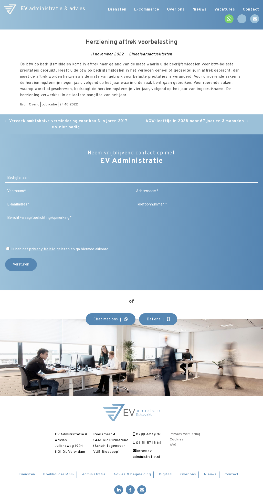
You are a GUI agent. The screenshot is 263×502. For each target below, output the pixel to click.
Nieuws (200, 10)
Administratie (94, 474)
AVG (173, 445)
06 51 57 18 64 (147, 443)
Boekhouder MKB (58, 474)
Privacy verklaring (185, 434)
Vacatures (224, 10)
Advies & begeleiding (132, 474)
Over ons (176, 10)
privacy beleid (42, 249)
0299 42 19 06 (147, 434)
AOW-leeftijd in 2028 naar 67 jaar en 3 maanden (197, 121)
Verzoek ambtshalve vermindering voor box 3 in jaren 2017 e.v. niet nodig (66, 124)
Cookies (177, 440)
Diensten (117, 10)
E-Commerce (146, 10)
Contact (251, 10)
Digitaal (165, 474)
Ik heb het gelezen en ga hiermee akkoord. (60, 249)
